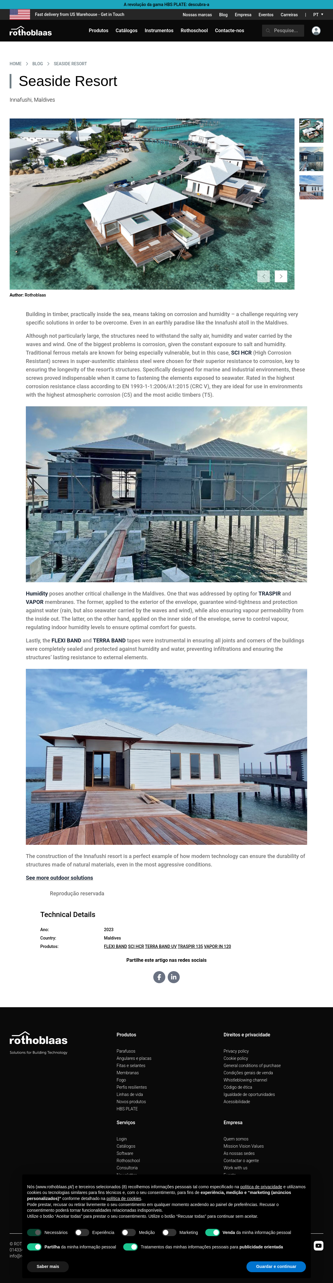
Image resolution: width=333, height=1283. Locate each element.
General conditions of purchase (252, 1065)
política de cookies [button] (124, 1198)
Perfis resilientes (132, 1087)
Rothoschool (128, 1160)
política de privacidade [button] (261, 1186)
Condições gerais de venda (248, 1072)
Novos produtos (131, 1101)
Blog (223, 14)
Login (122, 1139)
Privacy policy (236, 1051)
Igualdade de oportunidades (249, 1094)
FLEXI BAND (115, 946)
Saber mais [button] (48, 1266)
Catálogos (126, 1146)
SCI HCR (136, 946)
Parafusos (126, 1051)
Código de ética (238, 1087)
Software (125, 1153)
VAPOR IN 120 (217, 946)
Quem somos (236, 1139)
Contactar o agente (241, 1160)
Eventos (266, 14)
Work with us (235, 1167)
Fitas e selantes (131, 1065)
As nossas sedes (239, 1153)
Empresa (243, 14)
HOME (16, 63)
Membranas (128, 1072)
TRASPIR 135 (190, 946)
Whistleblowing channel (245, 1080)
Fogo (121, 1080)
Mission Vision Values (244, 1146)
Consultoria (127, 1167)
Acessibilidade (237, 1101)
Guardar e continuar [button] (276, 1266)
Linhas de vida (130, 1094)
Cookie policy (236, 1058)
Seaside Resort (70, 63)
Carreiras (289, 14)
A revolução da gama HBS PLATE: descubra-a (166, 4)
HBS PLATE (127, 1108)
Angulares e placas (134, 1058)
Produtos (98, 30)
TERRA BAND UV (161, 946)
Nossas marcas (197, 14)
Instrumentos (159, 30)
